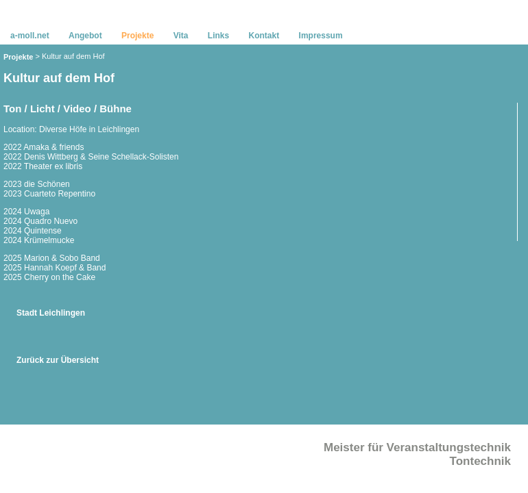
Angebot (85, 35)
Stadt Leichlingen (50, 313)
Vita (181, 35)
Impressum (321, 35)
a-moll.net (29, 35)
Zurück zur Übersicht (57, 360)
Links (218, 35)
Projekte (18, 57)
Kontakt (264, 35)
